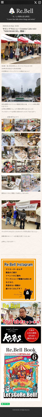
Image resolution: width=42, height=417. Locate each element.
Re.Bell (17, 409)
